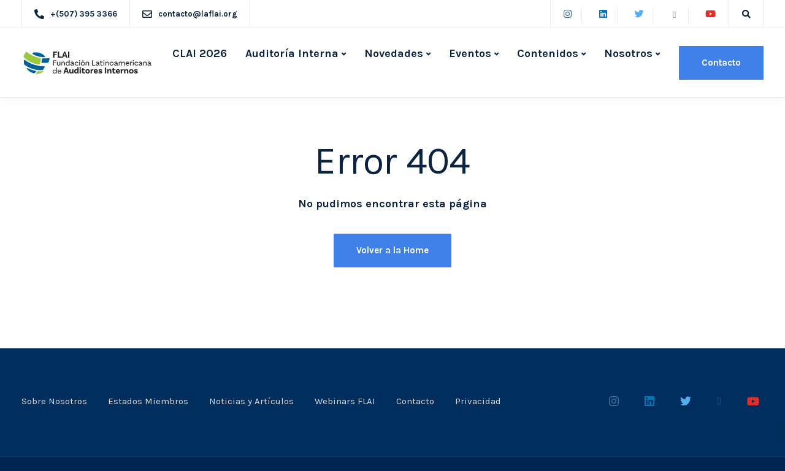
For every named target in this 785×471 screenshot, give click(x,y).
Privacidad (478, 401)
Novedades (393, 53)
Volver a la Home (392, 250)
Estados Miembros (148, 401)
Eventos (470, 53)
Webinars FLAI (345, 401)
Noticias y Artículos (251, 401)
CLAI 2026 (199, 53)
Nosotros (628, 53)
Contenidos (547, 53)
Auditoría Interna (292, 53)
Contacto (721, 62)
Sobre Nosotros (54, 401)
